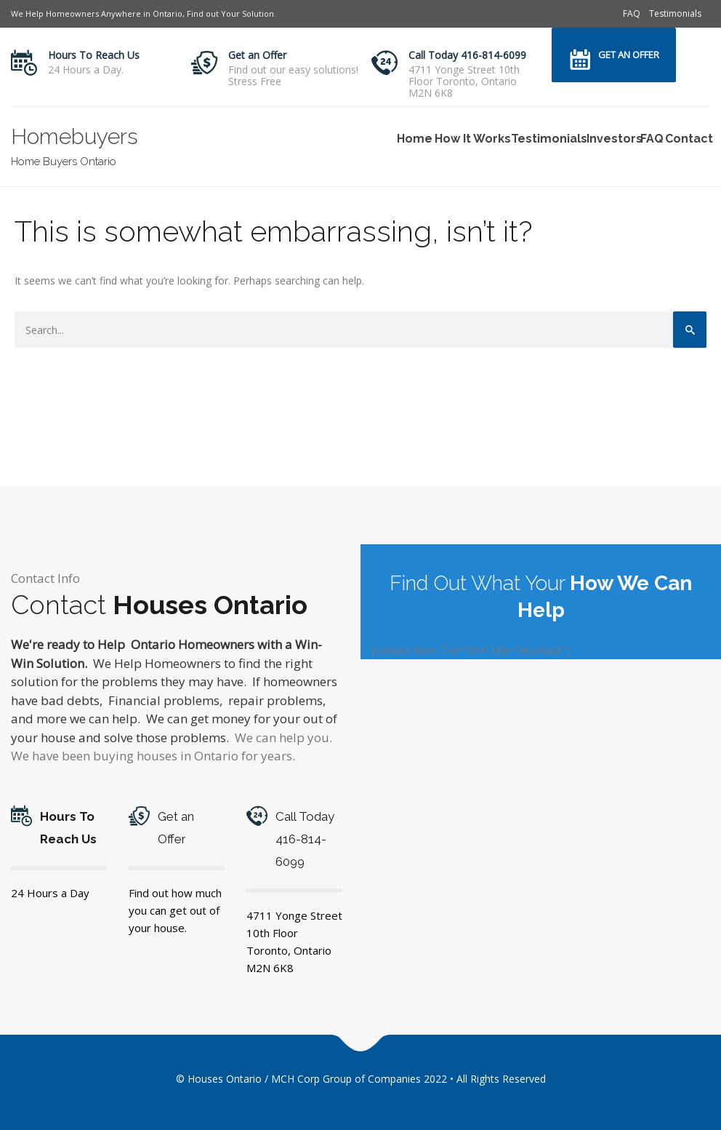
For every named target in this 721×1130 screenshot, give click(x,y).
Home (413, 139)
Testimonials (675, 13)
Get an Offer (257, 55)
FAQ (631, 13)
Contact (687, 139)
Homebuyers (74, 136)
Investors (613, 139)
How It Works (471, 139)
